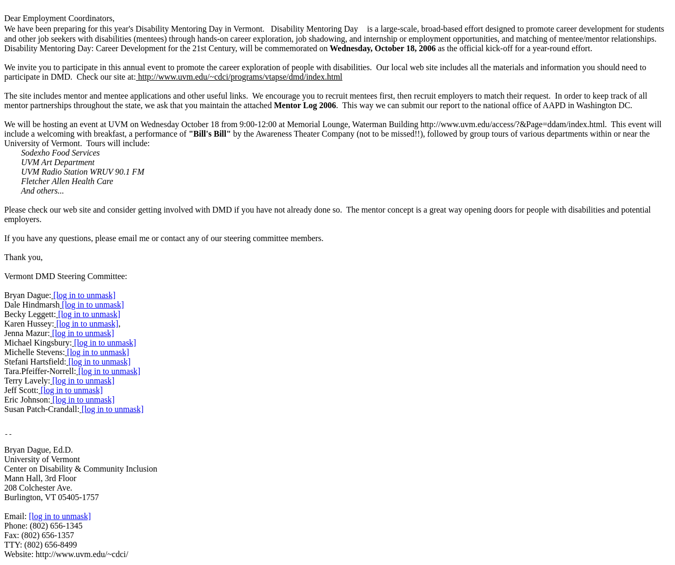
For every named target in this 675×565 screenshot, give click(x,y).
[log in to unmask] (84, 295)
